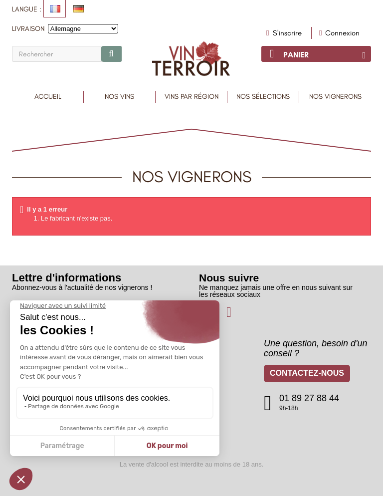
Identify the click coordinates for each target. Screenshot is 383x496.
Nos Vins (119, 96)
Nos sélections (263, 96)
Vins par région (191, 96)
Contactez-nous (307, 374)
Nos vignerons (335, 96)
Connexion (339, 32)
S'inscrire (286, 32)
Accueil (47, 96)
